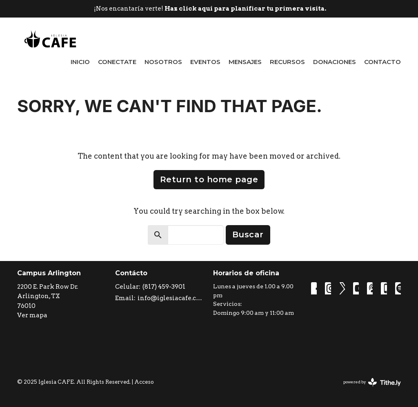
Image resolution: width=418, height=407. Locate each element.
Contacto (382, 62)
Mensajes (245, 62)
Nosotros (163, 62)
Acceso (144, 382)
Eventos (205, 62)
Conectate (117, 62)
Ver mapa (32, 315)
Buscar (248, 234)
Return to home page (209, 179)
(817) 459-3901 (163, 286)
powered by (372, 382)
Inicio (80, 62)
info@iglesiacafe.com (171, 298)
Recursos (287, 62)
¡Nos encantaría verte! (210, 8)
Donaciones (334, 62)
